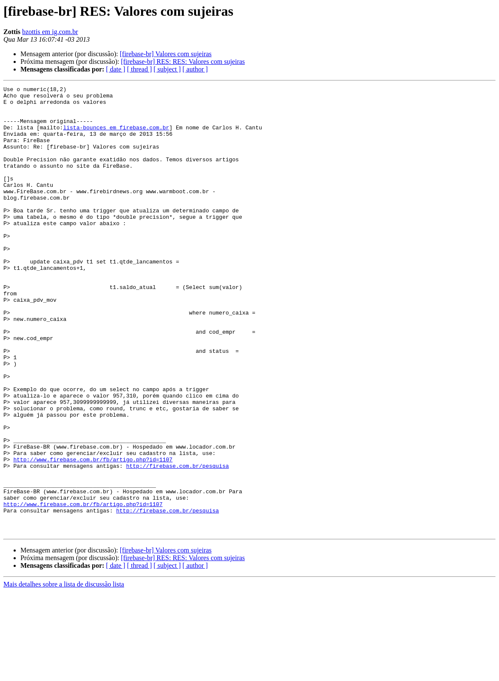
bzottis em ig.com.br (50, 31)
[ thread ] (139, 69)
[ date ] (115, 69)
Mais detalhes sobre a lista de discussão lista (63, 673)
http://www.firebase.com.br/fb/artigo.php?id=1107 (92, 534)
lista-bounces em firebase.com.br (116, 136)
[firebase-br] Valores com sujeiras (166, 53)
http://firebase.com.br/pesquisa (177, 542)
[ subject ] (167, 69)
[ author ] (195, 69)
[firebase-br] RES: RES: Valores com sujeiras (183, 61)
